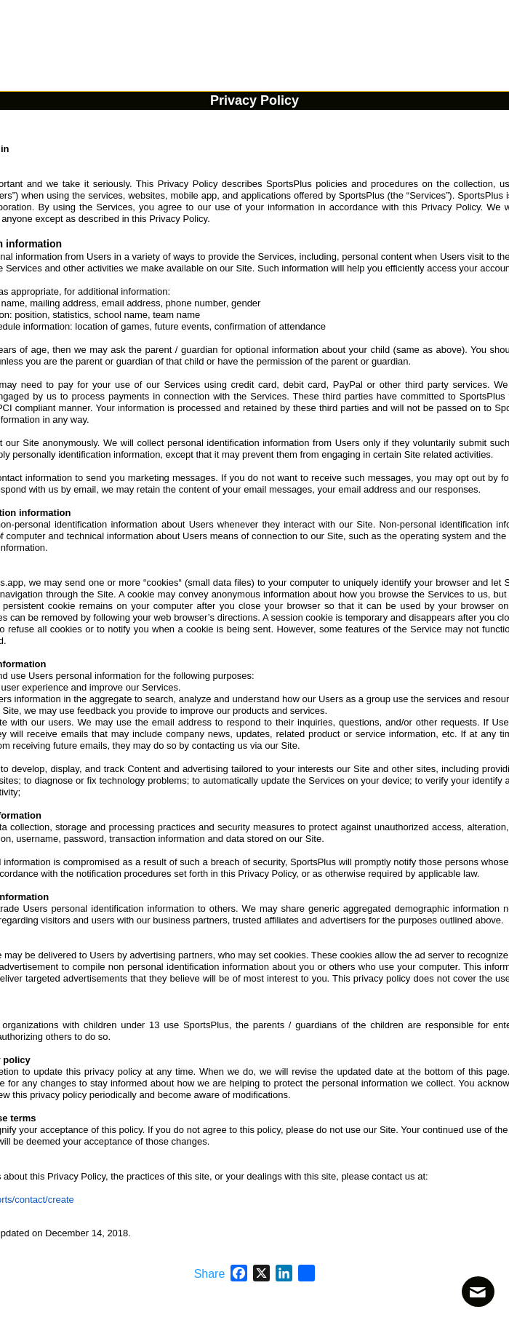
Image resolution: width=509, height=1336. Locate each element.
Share (209, 1274)
